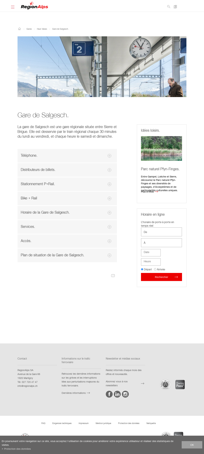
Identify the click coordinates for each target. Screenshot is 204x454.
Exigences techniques (62, 423)
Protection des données (128, 423)
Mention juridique (103, 423)
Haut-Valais (42, 28)
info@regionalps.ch (28, 385)
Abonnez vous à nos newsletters (125, 383)
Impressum (84, 423)
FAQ (43, 423)
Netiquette (151, 423)
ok (192, 444)
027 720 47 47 (30, 382)
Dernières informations (76, 393)
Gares (29, 28)
